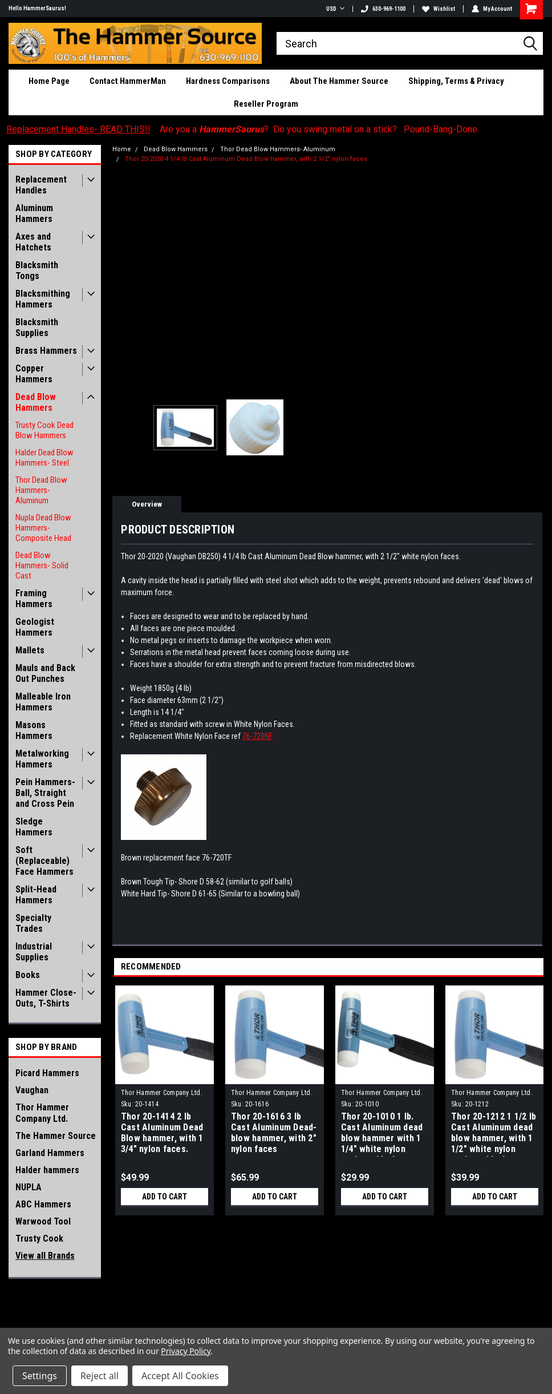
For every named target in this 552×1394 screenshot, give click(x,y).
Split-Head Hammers (35, 895)
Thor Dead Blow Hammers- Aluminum (41, 490)
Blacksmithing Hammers (42, 299)
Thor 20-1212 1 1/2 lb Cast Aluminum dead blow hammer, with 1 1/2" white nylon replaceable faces (493, 1134)
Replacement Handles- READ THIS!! (78, 129)
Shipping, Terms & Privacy (456, 81)
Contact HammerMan (128, 81)
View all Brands (45, 1255)
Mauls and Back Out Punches (45, 673)
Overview (147, 504)
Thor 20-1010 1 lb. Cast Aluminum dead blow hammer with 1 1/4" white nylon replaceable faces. (382, 1134)
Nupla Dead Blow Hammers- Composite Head (43, 527)
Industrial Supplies (33, 952)
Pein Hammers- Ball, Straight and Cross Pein (45, 793)
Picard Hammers (47, 1073)
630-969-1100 (383, 9)
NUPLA (28, 1187)
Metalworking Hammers (42, 759)
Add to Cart (164, 1196)
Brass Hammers (46, 350)
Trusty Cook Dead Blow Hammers (44, 430)
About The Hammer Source (339, 81)
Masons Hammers (33, 730)
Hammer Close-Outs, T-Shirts (45, 998)
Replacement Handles (41, 185)
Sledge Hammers (33, 827)
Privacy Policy (185, 1350)
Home (121, 149)
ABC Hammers (43, 1204)
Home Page (49, 81)
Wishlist (438, 9)
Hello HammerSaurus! (37, 8)
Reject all (99, 1375)
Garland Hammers (49, 1152)
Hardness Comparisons (228, 81)
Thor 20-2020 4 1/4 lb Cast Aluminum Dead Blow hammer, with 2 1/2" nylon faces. (247, 159)
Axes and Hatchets (33, 242)
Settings (39, 1375)
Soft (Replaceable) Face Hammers (44, 861)
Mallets (29, 650)
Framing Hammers (33, 598)
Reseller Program (266, 104)
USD (335, 9)
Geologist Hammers (34, 627)
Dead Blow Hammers (35, 402)
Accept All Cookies (180, 1375)
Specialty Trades (33, 923)
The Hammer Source (55, 1135)
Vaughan (31, 1090)
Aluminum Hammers (34, 213)
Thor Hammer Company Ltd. (42, 1113)
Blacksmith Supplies (36, 327)
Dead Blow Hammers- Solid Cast (41, 565)
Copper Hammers (33, 374)
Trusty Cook (39, 1238)
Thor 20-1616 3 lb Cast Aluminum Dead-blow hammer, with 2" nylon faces (274, 1132)
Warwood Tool (43, 1221)
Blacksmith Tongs (36, 270)
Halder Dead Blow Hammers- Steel (44, 457)
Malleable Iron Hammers (43, 702)
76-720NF (257, 736)
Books (27, 974)
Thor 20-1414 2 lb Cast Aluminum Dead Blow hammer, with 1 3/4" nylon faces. (162, 1132)
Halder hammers (47, 1170)
